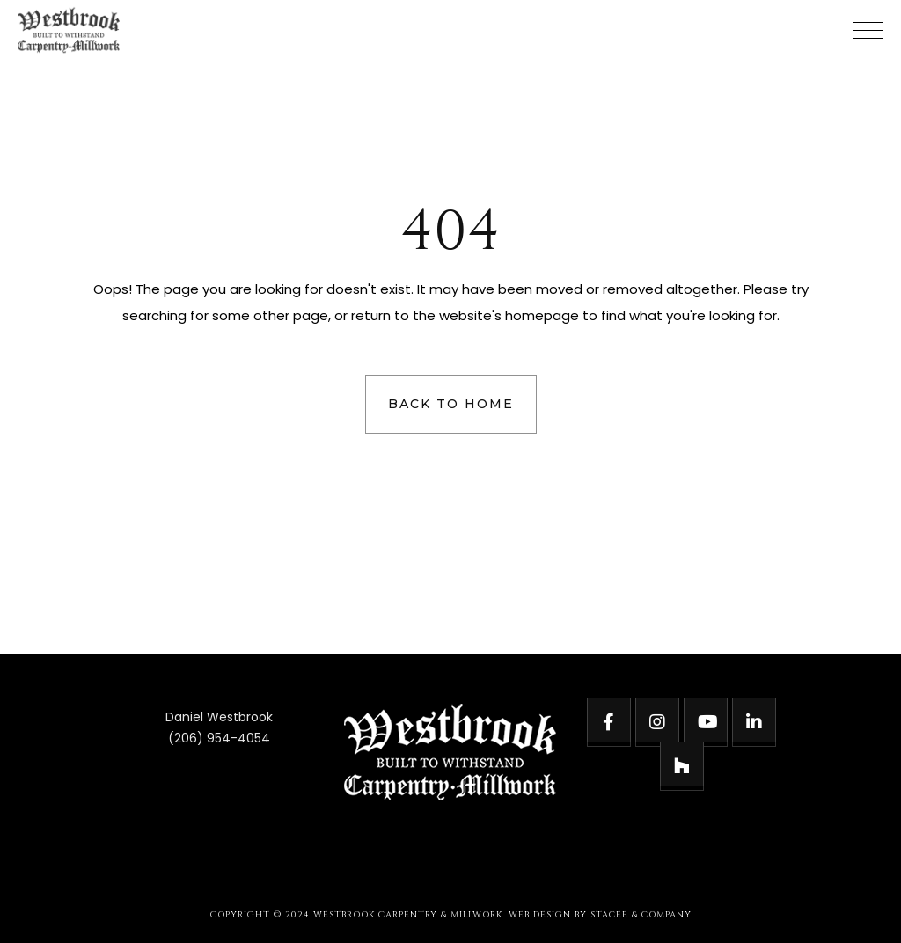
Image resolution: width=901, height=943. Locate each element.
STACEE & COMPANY (641, 915)
